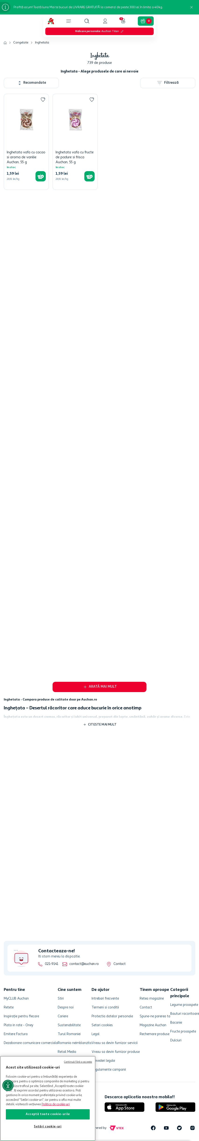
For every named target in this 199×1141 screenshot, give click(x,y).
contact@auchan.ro (84, 964)
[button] (87, 21)
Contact (119, 964)
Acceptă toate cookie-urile (48, 1114)
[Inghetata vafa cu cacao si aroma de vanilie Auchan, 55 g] (26, 142)
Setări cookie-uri (47, 1126)
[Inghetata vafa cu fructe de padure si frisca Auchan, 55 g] (75, 142)
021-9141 (51, 964)
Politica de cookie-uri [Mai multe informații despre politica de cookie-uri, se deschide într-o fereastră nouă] (56, 1104)
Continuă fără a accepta (78, 1062)
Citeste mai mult (102, 724)
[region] (48, 1098)
